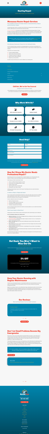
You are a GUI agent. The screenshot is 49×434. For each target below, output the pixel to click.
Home (24, 406)
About (25, 408)
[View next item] (25, 318)
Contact (24, 417)
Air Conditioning (24, 409)
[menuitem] (24, 70)
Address (9, 149)
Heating (24, 411)
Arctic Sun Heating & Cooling (11, 30)
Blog (24, 415)
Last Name (26, 144)
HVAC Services (24, 412)
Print (27, 266)
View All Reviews (24, 321)
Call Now (24, 94)
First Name (9, 144)
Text (21, 266)
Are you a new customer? (11, 152)
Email (24, 266)
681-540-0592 (24, 398)
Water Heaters (24, 414)
